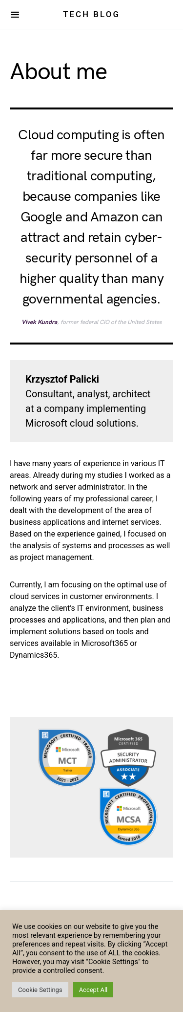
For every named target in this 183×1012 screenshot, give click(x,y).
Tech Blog (91, 14)
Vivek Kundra (39, 322)
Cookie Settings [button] (40, 989)
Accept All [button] (93, 989)
